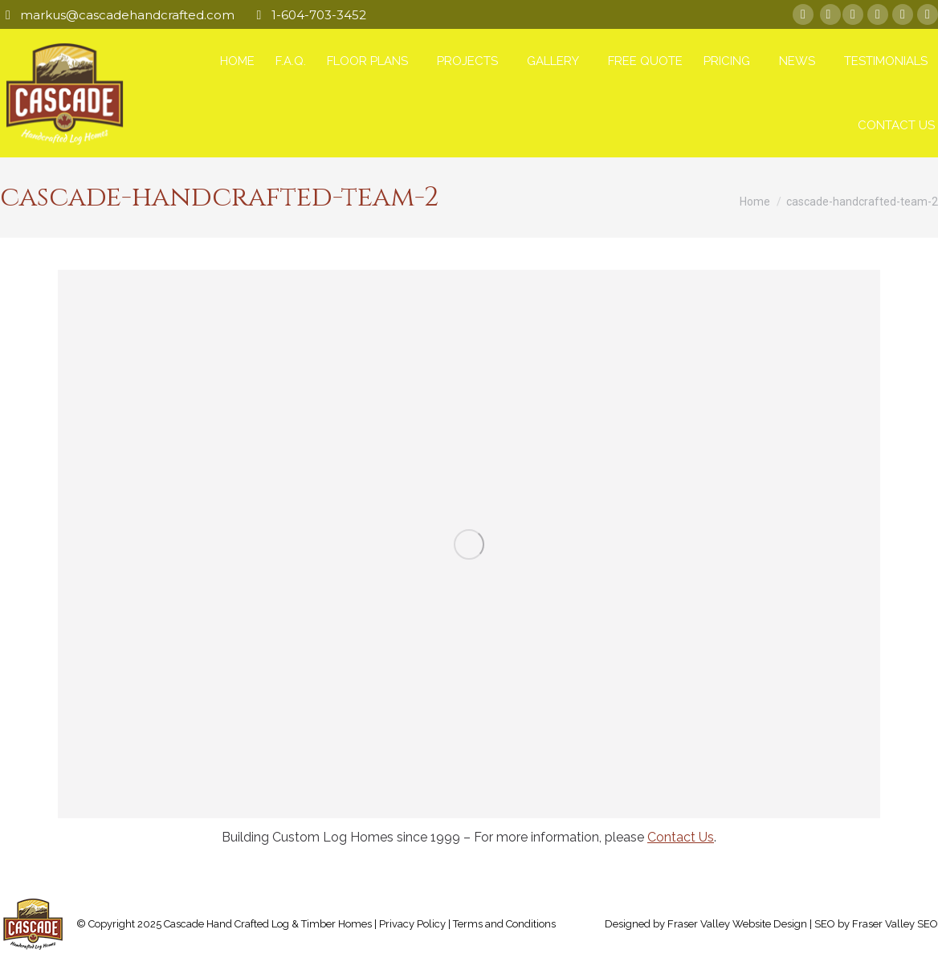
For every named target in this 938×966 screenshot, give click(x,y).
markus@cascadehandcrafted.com (127, 14)
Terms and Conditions (504, 924)
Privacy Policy (412, 924)
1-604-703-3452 (318, 14)
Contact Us (680, 837)
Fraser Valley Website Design (737, 924)
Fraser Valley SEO (895, 924)
